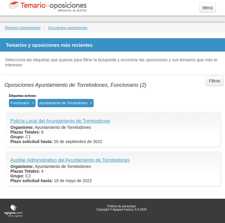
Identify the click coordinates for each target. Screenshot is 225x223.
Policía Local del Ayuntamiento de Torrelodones (60, 120)
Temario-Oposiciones (22, 27)
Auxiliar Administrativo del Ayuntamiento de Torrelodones (70, 160)
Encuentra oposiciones (67, 27)
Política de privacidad (121, 206)
